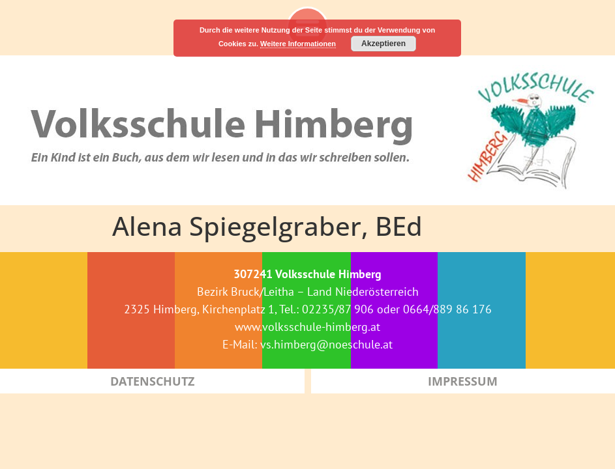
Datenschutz (152, 381)
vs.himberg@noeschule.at (326, 344)
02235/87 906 (338, 309)
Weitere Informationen (298, 44)
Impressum (463, 381)
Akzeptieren (383, 43)
